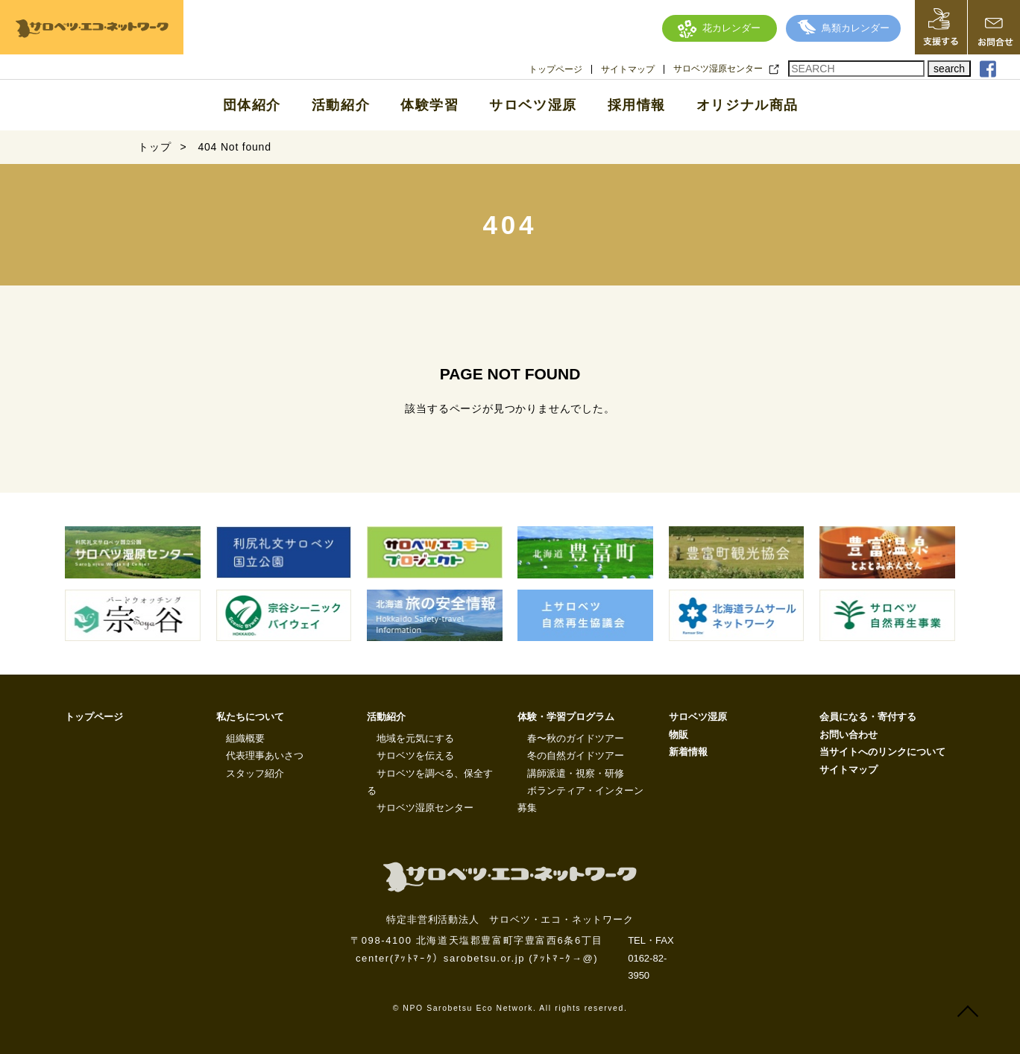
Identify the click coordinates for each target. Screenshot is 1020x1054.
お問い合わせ (848, 734)
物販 (678, 734)
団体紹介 (252, 105)
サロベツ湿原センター (718, 68)
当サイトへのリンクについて (882, 751)
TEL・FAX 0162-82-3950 (650, 958)
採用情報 (637, 105)
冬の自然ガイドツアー (575, 755)
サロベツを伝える (415, 755)
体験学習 (429, 105)
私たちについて (250, 716)
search (949, 69)
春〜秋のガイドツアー (575, 738)
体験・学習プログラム (565, 716)
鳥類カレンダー (843, 28)
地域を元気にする (415, 738)
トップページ (555, 69)
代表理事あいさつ (264, 755)
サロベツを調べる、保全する (430, 782)
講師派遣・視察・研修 (575, 773)
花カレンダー (719, 28)
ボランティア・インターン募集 (580, 799)
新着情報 (688, 751)
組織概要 (245, 738)
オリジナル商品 (747, 105)
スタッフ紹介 (255, 773)
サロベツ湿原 (533, 105)
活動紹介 (341, 105)
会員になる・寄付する (867, 716)
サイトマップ (628, 69)
